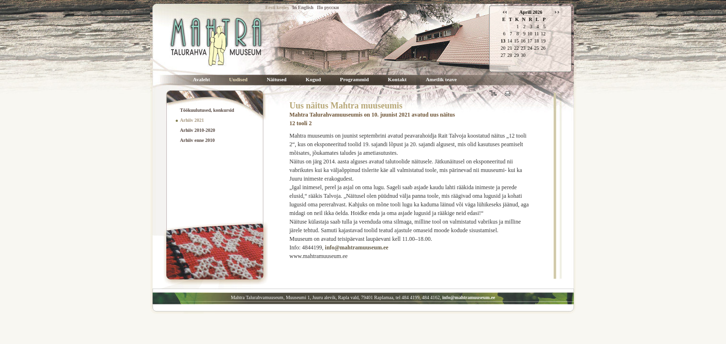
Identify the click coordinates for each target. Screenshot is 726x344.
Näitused (277, 79)
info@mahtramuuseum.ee (357, 247)
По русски (328, 7)
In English (303, 7)
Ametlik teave (441, 79)
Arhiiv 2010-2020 (198, 130)
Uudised (238, 79)
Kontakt (397, 79)
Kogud (313, 79)
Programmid (354, 79)
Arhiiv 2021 (192, 120)
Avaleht (201, 79)
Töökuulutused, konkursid (207, 110)
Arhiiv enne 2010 (197, 140)
